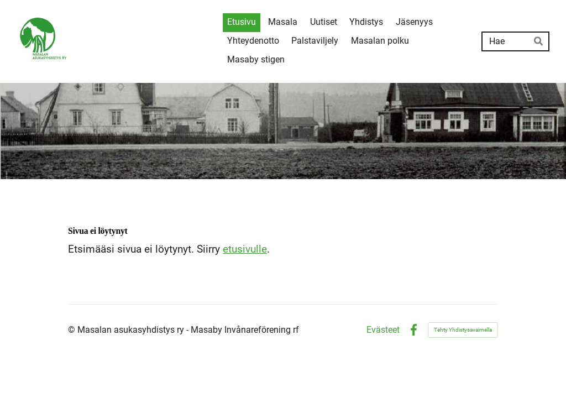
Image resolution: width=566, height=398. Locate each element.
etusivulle (245, 249)
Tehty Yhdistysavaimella (463, 330)
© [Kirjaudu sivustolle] (72, 329)
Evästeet (383, 330)
